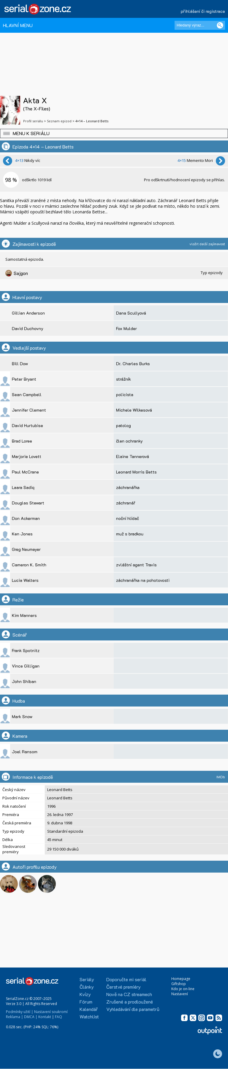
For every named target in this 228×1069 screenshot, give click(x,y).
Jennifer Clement (29, 410)
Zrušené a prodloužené (129, 1001)
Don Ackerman (26, 518)
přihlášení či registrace (203, 11)
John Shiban (24, 681)
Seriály (87, 979)
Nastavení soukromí (51, 1011)
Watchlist (89, 1016)
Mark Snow (22, 716)
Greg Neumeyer (26, 549)
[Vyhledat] (220, 25)
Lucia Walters (25, 580)
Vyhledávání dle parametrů (132, 1009)
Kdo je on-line (182, 988)
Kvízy (85, 994)
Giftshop (178, 983)
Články (87, 987)
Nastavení (179, 993)
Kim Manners (24, 615)
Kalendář (89, 1009)
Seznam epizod (59, 121)
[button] (114, 133)
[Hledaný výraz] (200, 25)
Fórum (86, 1001)
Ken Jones (22, 534)
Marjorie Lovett (26, 456)
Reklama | (14, 1016)
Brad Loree (22, 441)
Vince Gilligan (25, 666)
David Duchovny (27, 328)
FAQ (58, 1016)
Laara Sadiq (23, 487)
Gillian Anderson (28, 313)
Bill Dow (20, 363)
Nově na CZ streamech (129, 994)
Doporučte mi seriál (126, 979)
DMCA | (30, 1016)
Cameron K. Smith (29, 565)
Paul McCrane (25, 472)
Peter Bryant (24, 379)
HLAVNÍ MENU (18, 25)
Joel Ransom (24, 751)
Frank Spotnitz (25, 650)
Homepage (180, 978)
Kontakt (44, 1016)
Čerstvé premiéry (123, 987)
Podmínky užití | (19, 1011)
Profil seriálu (33, 121)
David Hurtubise (27, 425)
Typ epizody (212, 272)
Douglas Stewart (28, 503)
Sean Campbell (27, 394)
